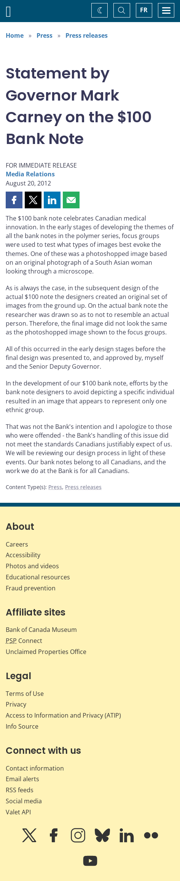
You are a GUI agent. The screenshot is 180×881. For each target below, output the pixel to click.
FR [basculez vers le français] (144, 10)
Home (15, 35)
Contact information (35, 768)
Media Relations (30, 174)
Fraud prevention (31, 588)
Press (45, 35)
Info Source (22, 726)
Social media (24, 801)
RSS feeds (19, 790)
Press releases (86, 35)
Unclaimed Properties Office (46, 652)
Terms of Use (25, 693)
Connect (24, 640)
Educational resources (38, 577)
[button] (14, 200)
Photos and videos (32, 566)
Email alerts (22, 779)
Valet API (18, 812)
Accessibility (23, 555)
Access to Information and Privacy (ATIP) (63, 715)
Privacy (16, 704)
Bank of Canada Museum (41, 629)
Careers (17, 544)
